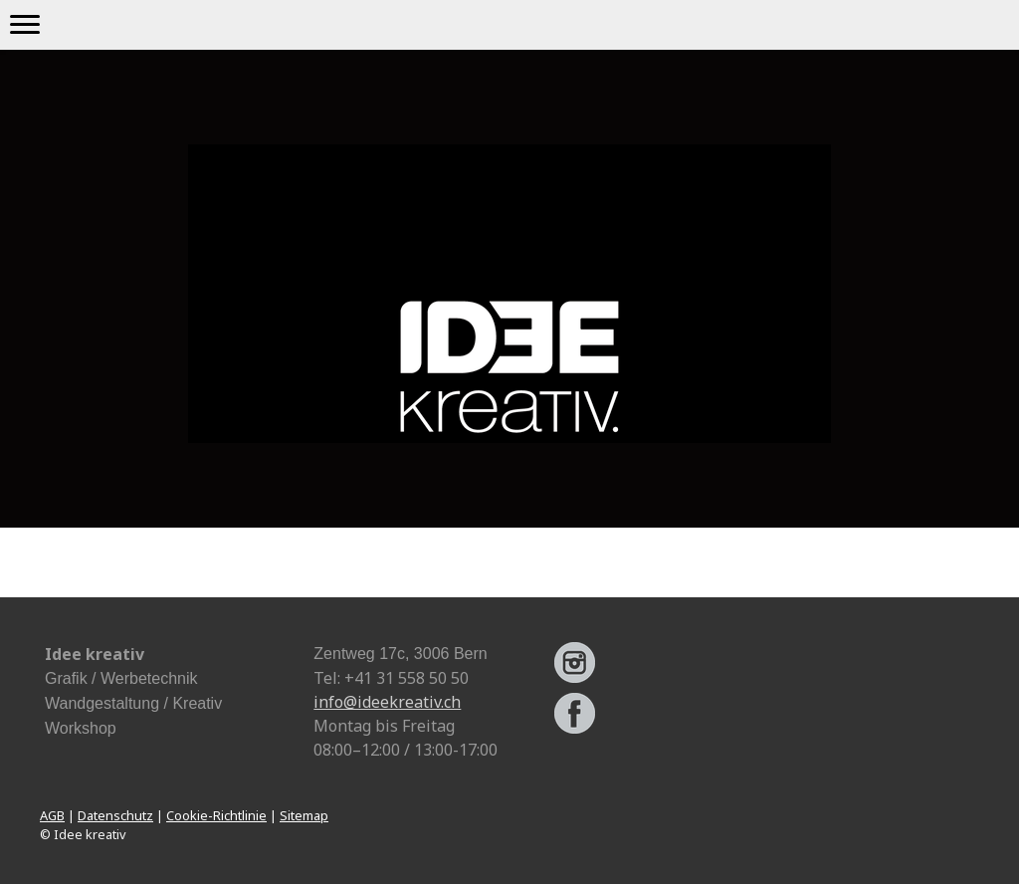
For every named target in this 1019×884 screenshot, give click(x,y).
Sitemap (304, 815)
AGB (52, 815)
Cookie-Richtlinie (216, 815)
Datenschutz (115, 815)
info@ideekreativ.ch (387, 702)
